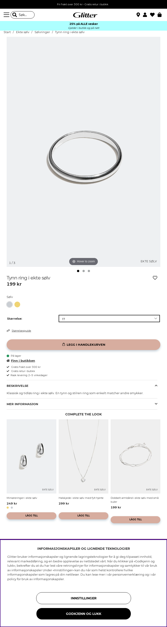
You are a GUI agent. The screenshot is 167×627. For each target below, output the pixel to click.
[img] (89, 271)
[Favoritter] (154, 15)
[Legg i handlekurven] (83, 344)
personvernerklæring (128, 574)
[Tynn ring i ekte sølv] (10, 304)
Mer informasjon (22, 404)
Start (7, 32)
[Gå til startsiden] (83, 15)
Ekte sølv (22, 32)
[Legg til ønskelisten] (155, 278)
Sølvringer (42, 32)
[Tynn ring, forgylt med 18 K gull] (18, 304)
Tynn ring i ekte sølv (70, 32)
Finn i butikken (21, 360)
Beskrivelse (17, 386)
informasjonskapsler (48, 579)
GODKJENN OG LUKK (83, 614)
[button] (146, 15)
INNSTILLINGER (83, 598)
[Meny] (7, 15)
